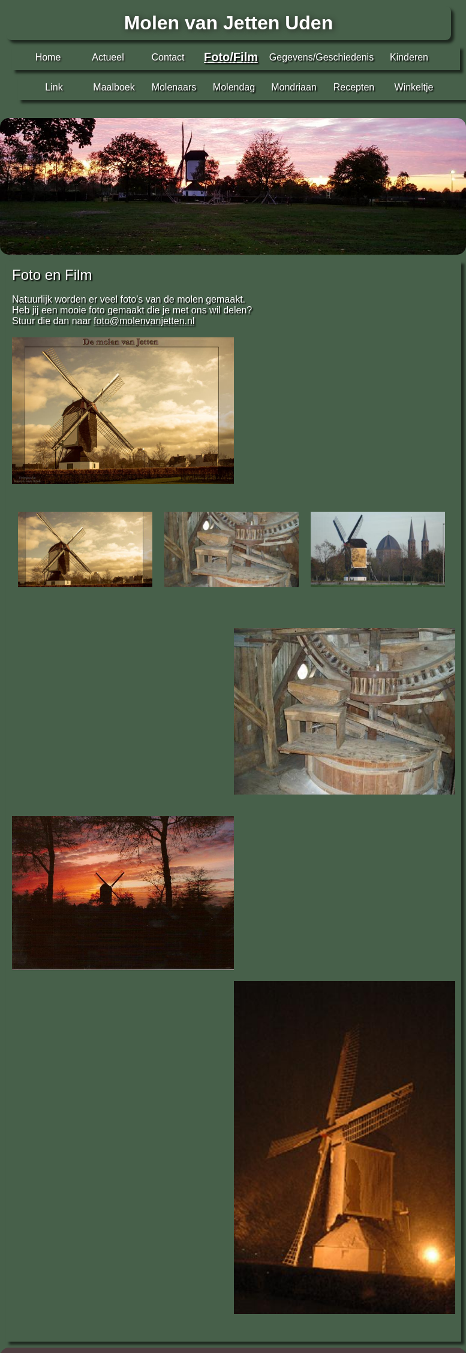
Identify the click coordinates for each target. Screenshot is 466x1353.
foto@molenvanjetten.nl (144, 321)
